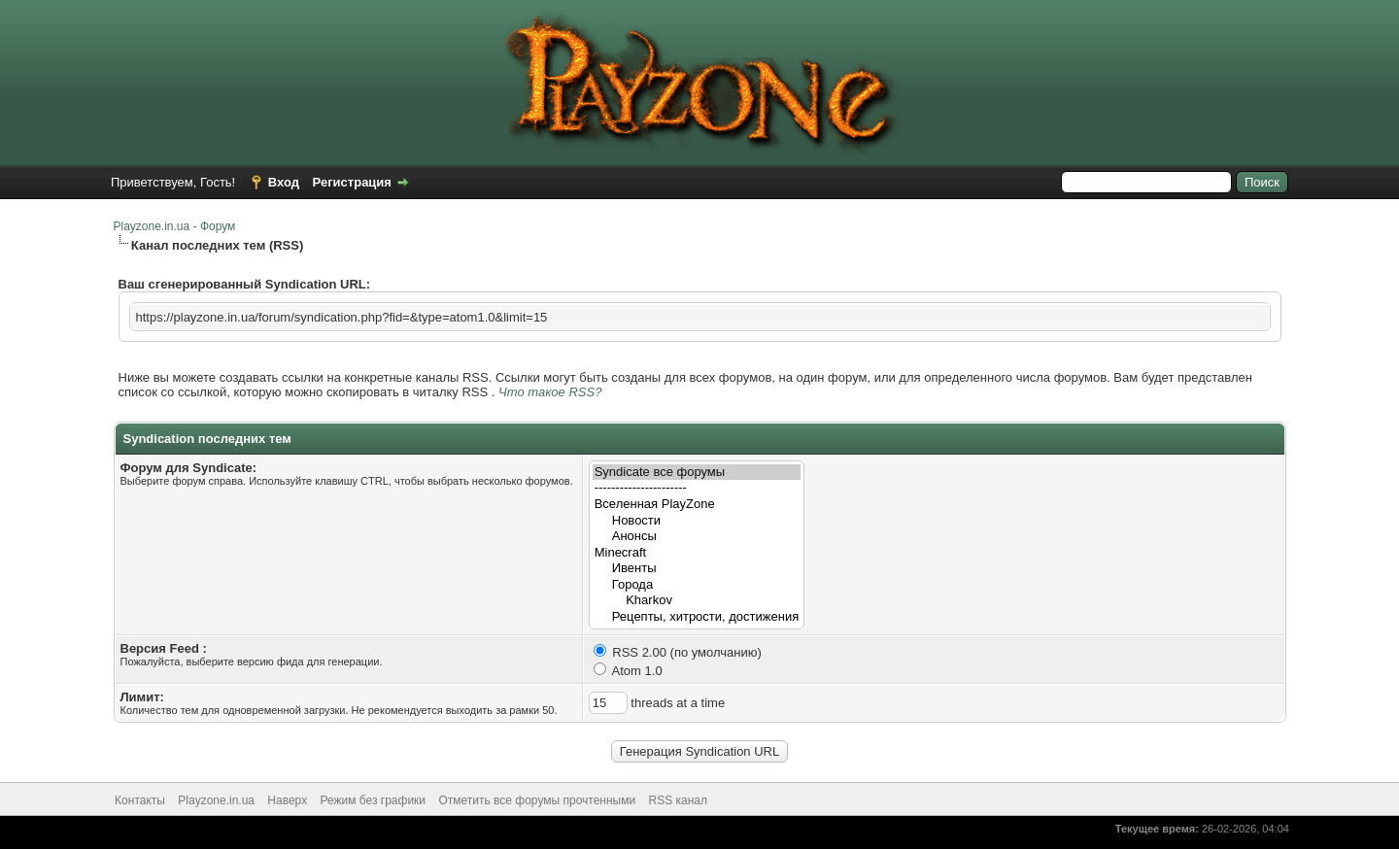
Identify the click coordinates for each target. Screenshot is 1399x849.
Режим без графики (374, 800)
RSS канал (678, 800)
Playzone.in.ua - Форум (175, 226)
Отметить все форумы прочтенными (536, 800)
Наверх (287, 800)
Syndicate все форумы (697, 472)
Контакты (140, 800)
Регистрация (352, 182)
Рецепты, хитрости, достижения (697, 617)
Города (697, 585)
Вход (283, 182)
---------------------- (697, 488)
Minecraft (697, 553)
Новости (697, 521)
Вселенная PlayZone (697, 504)
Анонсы (697, 536)
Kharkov (697, 601)
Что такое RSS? (549, 392)
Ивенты (697, 568)
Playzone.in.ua (216, 800)
